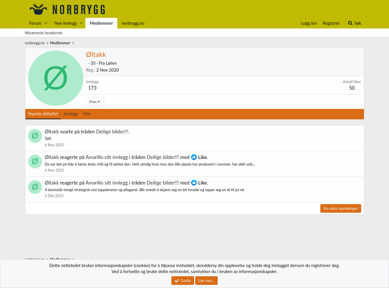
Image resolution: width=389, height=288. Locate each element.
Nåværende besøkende (44, 32)
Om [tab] (86, 113)
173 (92, 88)
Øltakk (52, 131)
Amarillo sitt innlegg (106, 157)
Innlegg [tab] (71, 113)
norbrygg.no (133, 23)
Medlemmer (101, 23)
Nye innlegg (65, 23)
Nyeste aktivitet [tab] (43, 113)
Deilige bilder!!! (112, 131)
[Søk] (354, 23)
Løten (111, 63)
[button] (46, 23)
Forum (35, 23)
